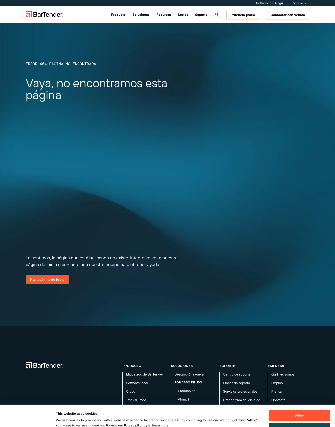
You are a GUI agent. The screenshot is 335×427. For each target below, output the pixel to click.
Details (65, 419)
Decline (299, 410)
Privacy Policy (135, 407)
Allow (299, 397)
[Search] (216, 14)
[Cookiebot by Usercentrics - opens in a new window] (27, 418)
